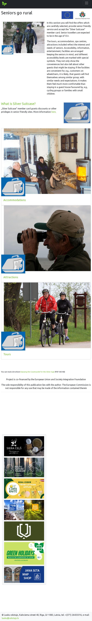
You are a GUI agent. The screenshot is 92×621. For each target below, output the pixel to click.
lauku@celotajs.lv (10, 618)
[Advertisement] (46, 413)
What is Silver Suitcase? (18, 104)
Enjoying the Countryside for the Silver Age (37, 372)
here (53, 112)
